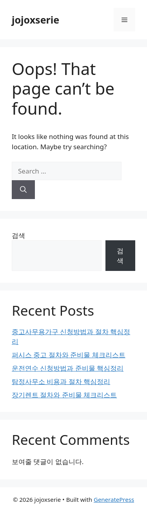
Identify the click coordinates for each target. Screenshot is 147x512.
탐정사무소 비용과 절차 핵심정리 (61, 381)
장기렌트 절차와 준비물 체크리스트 (64, 394)
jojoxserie (35, 19)
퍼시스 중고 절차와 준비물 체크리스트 (68, 354)
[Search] (23, 189)
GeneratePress (114, 499)
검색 (18, 235)
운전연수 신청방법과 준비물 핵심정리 (67, 368)
